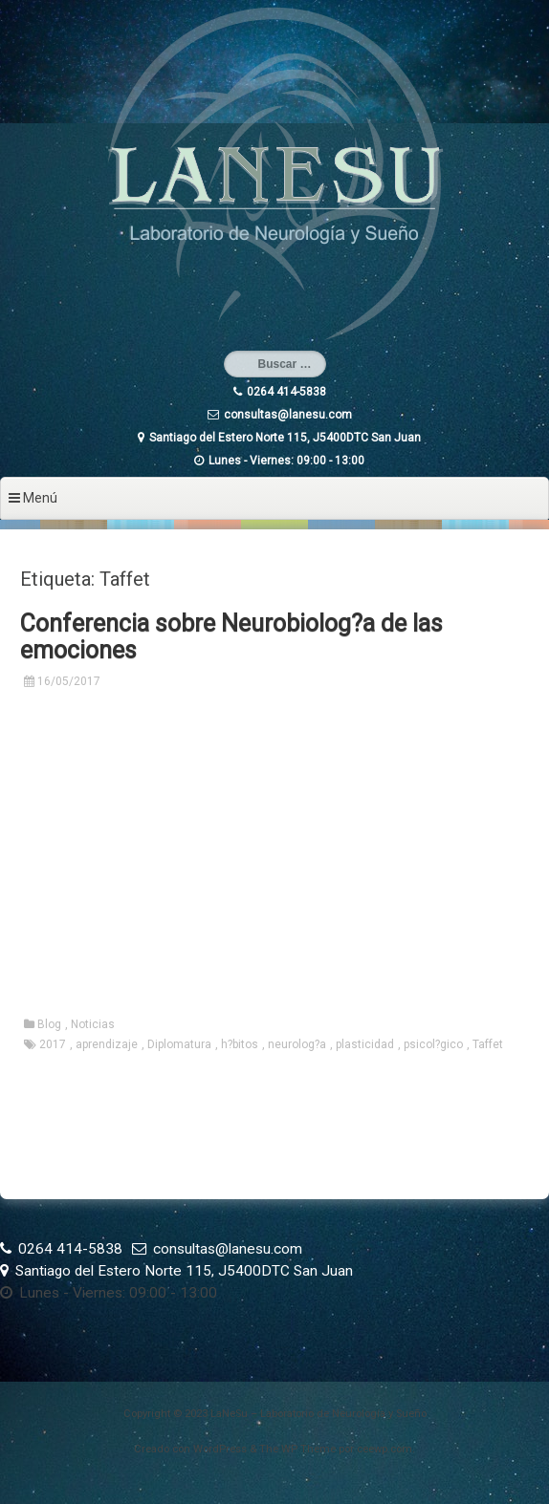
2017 (52, 1044)
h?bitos (239, 1044)
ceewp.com (384, 1449)
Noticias (93, 1024)
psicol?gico (433, 1044)
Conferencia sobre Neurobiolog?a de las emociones (231, 637)
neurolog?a (297, 1044)
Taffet (487, 1044)
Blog (49, 1024)
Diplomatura (179, 1044)
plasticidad (365, 1044)
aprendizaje (107, 1044)
